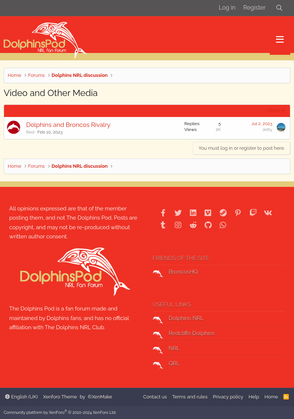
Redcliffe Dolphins (184, 334)
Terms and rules (190, 397)
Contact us (155, 397)
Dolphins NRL (178, 319)
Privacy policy (228, 397)
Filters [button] (274, 110)
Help (254, 397)
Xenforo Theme (60, 397)
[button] (279, 40)
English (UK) (21, 397)
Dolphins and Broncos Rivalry (68, 124)
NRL (166, 349)
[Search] (279, 8)
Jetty (267, 129)
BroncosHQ (175, 273)
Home (271, 397)
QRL (166, 364)
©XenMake (100, 397)
